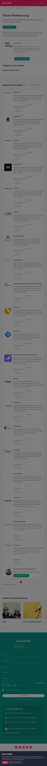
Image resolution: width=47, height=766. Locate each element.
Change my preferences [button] (15, 762)
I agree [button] (5, 762)
